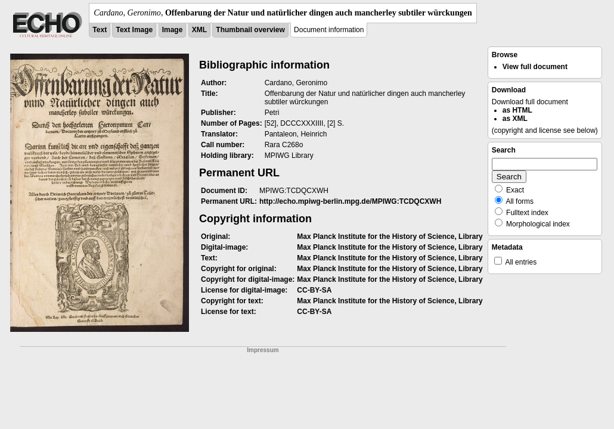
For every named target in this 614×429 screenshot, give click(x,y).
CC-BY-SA (314, 290)
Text (99, 30)
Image (172, 30)
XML (199, 30)
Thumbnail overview (250, 30)
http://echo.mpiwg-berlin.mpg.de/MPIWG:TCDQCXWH (350, 201)
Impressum (262, 350)
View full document (535, 67)
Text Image (134, 30)
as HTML (517, 110)
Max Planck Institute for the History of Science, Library (389, 236)
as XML (515, 118)
